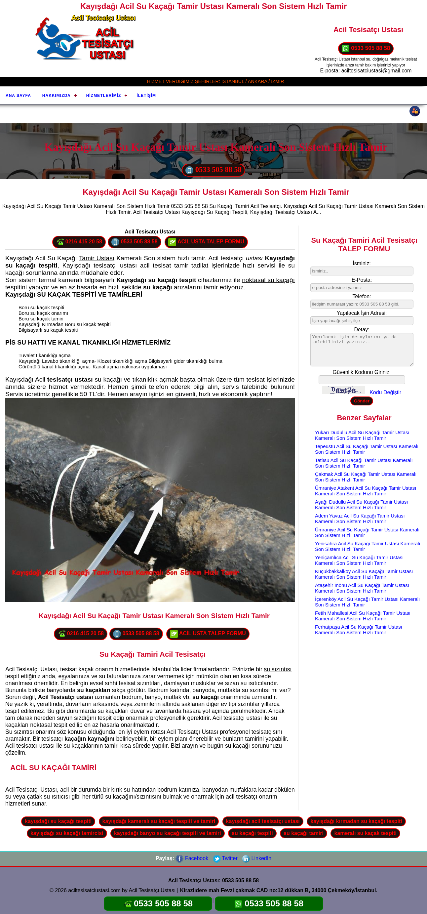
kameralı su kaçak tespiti (365, 833)
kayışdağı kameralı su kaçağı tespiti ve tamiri (158, 821)
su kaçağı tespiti (252, 833)
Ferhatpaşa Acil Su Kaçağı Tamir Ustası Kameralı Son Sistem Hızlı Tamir (358, 629)
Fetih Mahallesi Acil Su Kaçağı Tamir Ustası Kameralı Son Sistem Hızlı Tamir (362, 615)
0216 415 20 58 (79, 242)
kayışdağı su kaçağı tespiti (58, 821)
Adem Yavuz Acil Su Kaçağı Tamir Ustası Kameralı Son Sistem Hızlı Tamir (360, 518)
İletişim (146, 95)
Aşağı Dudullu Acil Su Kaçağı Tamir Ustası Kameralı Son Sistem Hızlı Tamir (361, 504)
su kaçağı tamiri (304, 833)
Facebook (191, 858)
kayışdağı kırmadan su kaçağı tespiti (356, 821)
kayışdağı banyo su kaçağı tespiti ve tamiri (167, 833)
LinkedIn (256, 858)
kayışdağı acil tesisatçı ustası (263, 821)
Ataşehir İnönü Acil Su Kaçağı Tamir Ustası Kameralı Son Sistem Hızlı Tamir (362, 588)
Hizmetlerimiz (103, 95)
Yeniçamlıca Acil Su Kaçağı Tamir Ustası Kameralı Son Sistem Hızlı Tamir (359, 560)
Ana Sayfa (18, 95)
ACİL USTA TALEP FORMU (206, 242)
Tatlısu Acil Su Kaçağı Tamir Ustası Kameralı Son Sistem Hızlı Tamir (364, 463)
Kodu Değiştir (385, 392)
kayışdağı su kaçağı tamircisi (66, 833)
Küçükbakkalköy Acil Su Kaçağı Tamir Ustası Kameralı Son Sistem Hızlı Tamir (364, 574)
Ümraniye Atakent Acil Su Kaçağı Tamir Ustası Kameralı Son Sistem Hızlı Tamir (365, 490)
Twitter (225, 858)
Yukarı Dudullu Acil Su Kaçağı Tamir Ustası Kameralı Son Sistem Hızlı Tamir (362, 435)
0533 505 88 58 (366, 49)
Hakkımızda (56, 95)
